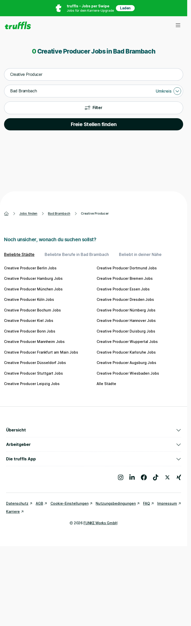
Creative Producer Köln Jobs (29, 299)
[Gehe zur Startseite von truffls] (18, 25)
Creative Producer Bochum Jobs (32, 310)
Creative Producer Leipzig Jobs (32, 383)
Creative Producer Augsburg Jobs (126, 362)
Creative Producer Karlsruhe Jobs (126, 352)
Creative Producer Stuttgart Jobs (33, 373)
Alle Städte (106, 383)
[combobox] (93, 74)
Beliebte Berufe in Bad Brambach (77, 254)
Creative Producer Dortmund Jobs (127, 268)
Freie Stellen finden (94, 124)
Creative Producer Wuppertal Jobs (127, 341)
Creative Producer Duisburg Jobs (126, 331)
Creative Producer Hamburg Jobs (33, 278)
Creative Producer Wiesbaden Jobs (128, 373)
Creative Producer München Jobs (33, 289)
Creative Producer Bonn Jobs (29, 331)
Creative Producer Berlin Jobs (30, 268)
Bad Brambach (59, 213)
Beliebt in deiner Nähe (140, 254)
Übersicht (93, 429)
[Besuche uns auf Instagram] (120, 477)
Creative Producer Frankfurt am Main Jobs (41, 352)
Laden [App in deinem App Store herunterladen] (125, 8)
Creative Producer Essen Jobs (123, 289)
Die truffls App (93, 458)
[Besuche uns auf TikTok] (155, 477)
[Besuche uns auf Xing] (179, 477)
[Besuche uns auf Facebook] (144, 477)
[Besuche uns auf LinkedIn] (132, 477)
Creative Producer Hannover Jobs (126, 320)
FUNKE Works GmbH (100, 523)
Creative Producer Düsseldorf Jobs (35, 362)
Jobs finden (28, 213)
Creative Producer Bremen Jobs (125, 278)
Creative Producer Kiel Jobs (28, 320)
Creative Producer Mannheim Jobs (34, 341)
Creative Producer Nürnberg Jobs (126, 310)
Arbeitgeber (93, 444)
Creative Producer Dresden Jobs (125, 299)
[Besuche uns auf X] (167, 477)
